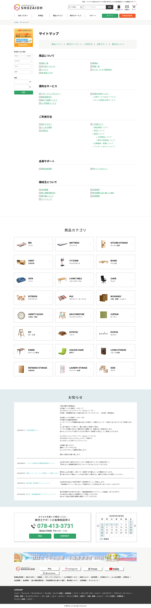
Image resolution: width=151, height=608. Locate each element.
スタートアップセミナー (51, 94)
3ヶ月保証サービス (48, 103)
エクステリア (106, 593)
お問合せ (44, 131)
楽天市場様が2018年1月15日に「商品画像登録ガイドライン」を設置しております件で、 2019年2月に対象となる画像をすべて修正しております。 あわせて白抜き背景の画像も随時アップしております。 (90, 494)
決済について (84, 577)
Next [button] (135, 526)
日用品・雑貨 (18, 596)
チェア (97, 593)
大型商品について (105, 137)
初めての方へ (23, 16)
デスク (29, 599)
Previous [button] (98, 526)
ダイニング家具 (72, 596)
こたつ (53, 596)
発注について (99, 131)
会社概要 (44, 190)
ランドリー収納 (19, 599)
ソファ (75, 593)
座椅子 (82, 596)
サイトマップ (46, 199)
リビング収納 (109, 596)
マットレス (25, 593)
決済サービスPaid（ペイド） (105, 97)
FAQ (40, 536)
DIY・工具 (45, 596)
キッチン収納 (57, 593)
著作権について (47, 196)
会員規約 (96, 190)
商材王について (118, 44)
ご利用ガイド (98, 124)
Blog (49, 569)
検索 (23, 92)
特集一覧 (96, 66)
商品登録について (101, 127)
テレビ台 (48, 593)
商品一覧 (44, 63)
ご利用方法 (88, 44)
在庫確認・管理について (103, 143)
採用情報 (96, 196)
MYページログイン (100, 169)
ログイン (110, 16)
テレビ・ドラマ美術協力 (102, 70)
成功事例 (94, 577)
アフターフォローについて (104, 147)
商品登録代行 (46, 97)
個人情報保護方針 (48, 193)
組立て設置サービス (49, 100)
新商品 (40, 16)
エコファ (44, 70)
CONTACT (64, 536)
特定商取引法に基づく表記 (103, 193)
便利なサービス (73, 44)
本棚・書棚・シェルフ (95, 596)
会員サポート (102, 44)
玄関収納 (120, 596)
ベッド (16, 593)
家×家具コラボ (47, 73)
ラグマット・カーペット (122, 593)
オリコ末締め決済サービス (104, 100)
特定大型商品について (106, 140)
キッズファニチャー (33, 596)
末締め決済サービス (101, 94)
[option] (116, 526)
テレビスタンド (36, 593)
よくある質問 (46, 127)
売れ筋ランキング (48, 66)
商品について (57, 44)
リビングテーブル (87, 593)
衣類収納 (68, 593)
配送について (99, 134)
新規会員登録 (127, 16)
